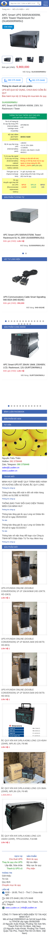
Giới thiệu (6, 876)
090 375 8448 (12, 80)
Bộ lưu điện (32, 862)
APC (27, 9)
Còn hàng (8, 27)
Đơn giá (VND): (8, 67)
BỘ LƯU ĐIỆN (18, 9)
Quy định (6, 882)
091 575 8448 (37, 80)
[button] (23, 253)
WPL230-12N (37, 165)
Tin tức (5, 879)
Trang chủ (6, 9)
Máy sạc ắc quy (34, 865)
